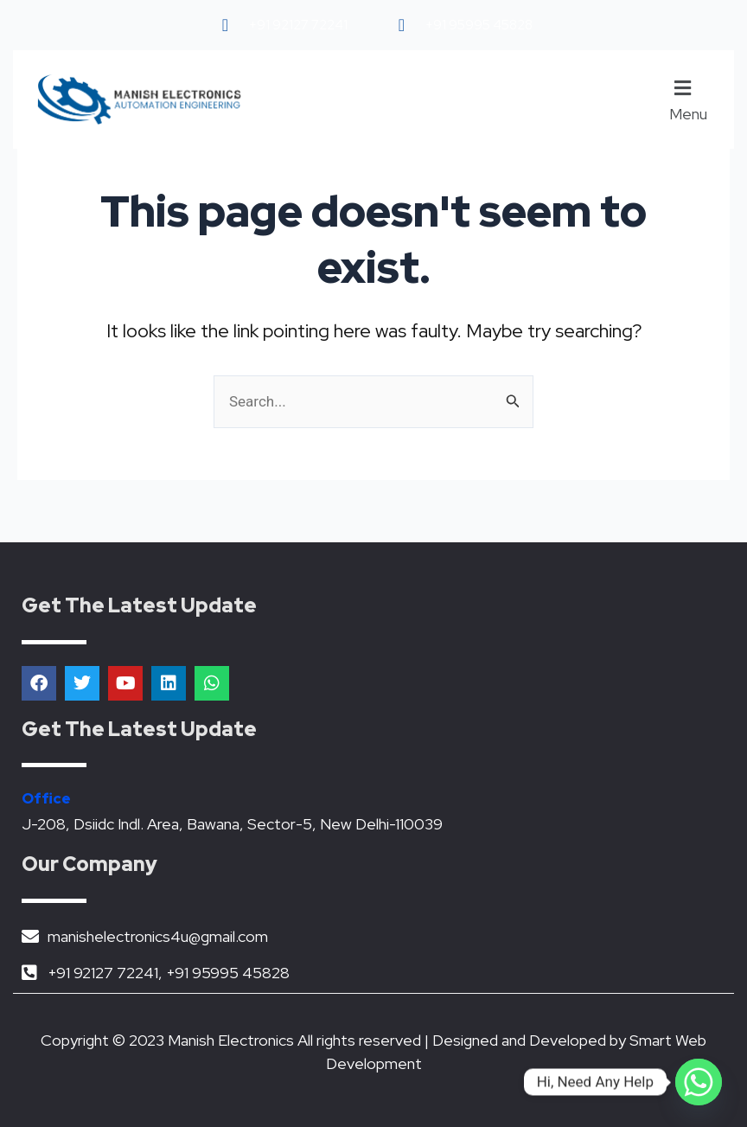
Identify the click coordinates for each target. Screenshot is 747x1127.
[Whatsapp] (698, 1082)
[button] (694, 99)
